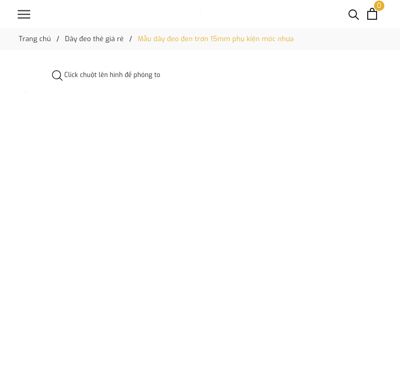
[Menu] (24, 14)
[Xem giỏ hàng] (372, 14)
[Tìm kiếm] (353, 13)
